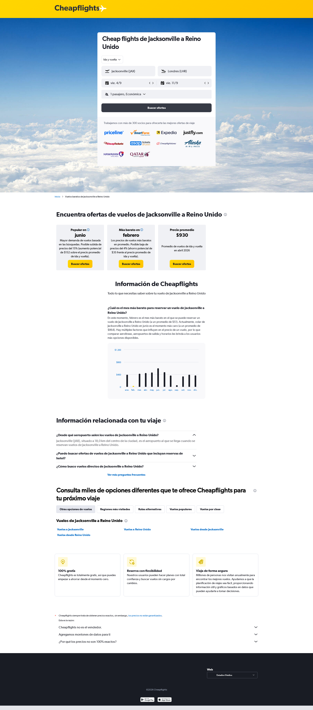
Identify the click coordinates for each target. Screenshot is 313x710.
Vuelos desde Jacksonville (207, 529)
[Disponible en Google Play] (147, 700)
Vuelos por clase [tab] (210, 509)
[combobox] (112, 59)
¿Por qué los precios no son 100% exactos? (158, 641)
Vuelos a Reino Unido (137, 529)
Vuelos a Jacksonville (70, 529)
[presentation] (225, 214)
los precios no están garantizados (145, 615)
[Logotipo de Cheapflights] (77, 9)
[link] (80, 264)
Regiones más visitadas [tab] (115, 509)
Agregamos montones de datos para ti (158, 634)
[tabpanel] (156, 356)
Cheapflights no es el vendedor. (158, 627)
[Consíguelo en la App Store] (164, 700)
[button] (126, 83)
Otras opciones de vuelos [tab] (76, 509)
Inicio (57, 196)
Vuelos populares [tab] (181, 509)
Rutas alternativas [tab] (149, 509)
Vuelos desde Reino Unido (73, 535)
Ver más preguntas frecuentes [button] (126, 474)
